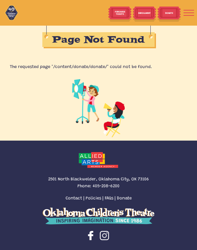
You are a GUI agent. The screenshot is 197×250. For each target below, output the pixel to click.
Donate (124, 197)
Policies (93, 197)
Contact (74, 197)
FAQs (109, 197)
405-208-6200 (106, 185)
